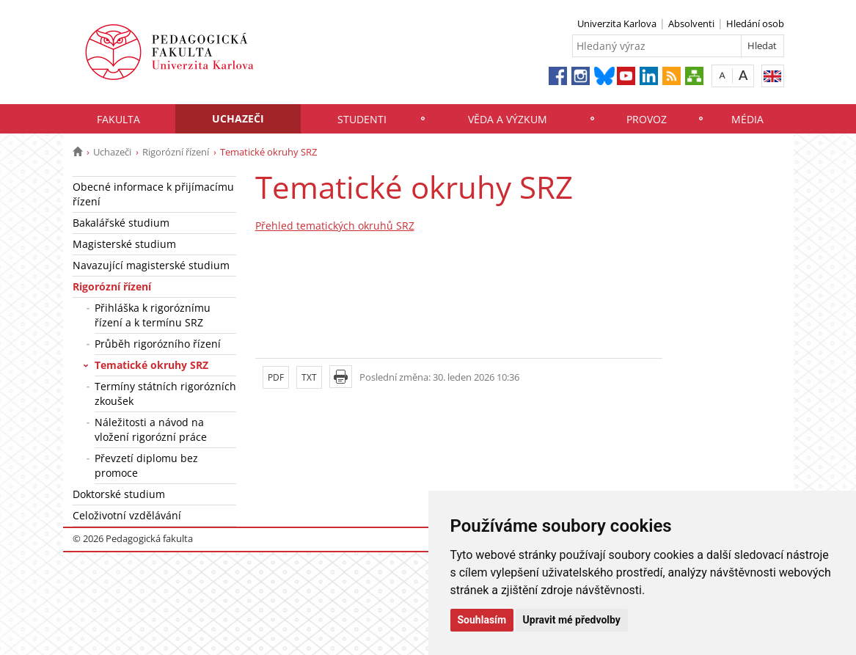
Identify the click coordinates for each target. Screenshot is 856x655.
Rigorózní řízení (175, 151)
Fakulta (118, 119)
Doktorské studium (119, 494)
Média (747, 119)
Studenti (362, 119)
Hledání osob (755, 23)
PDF (276, 377)
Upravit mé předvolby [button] (572, 620)
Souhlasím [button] (482, 620)
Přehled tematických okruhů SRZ (334, 226)
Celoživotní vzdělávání (127, 515)
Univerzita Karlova (616, 23)
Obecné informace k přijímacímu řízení (153, 194)
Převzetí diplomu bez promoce (146, 465)
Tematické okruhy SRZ (151, 365)
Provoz (646, 119)
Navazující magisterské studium (151, 265)
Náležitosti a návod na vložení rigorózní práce (151, 429)
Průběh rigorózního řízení (158, 344)
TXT (309, 377)
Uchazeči (238, 118)
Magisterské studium (124, 244)
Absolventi (691, 23)
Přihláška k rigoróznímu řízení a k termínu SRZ (153, 315)
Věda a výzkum (507, 119)
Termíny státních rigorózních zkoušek (165, 393)
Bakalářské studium (121, 223)
